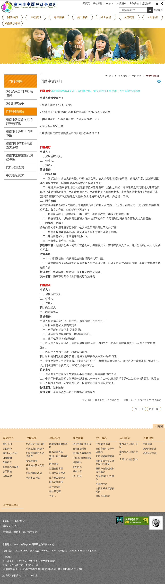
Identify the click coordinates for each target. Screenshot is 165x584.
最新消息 (77, 467)
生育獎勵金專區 (57, 477)
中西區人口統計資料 (128, 445)
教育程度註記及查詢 (105, 478)
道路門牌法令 (15, 103)
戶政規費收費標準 (35, 448)
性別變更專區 (56, 468)
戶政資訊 (31, 438)
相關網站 (77, 462)
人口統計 (125, 438)
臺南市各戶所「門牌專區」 (19, 133)
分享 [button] (161, 3)
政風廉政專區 (56, 451)
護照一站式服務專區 (58, 458)
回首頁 (86, 3)
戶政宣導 (77, 471)
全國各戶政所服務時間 (105, 490)
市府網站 (121, 3)
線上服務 (101, 438)
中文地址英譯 (15, 175)
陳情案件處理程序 (82, 453)
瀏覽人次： (8, 525)
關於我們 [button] (12, 17)
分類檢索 (146, 3)
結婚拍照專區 (12, 23)
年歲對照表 (101, 484)
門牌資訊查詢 (15, 167)
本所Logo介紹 (10, 453)
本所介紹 (7, 444)
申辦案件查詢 (103, 444)
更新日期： (8, 521)
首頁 (111, 75)
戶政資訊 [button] (36, 17)
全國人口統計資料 (128, 459)
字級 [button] (157, 3)
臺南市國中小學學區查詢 (105, 450)
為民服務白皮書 (11, 467)
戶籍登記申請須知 (35, 444)
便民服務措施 (79, 448)
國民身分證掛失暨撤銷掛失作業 (105, 462)
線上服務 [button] (106, 17)
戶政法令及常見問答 (35, 467)
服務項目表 (31, 461)
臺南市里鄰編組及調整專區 (19, 157)
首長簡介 (7, 448)
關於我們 (8, 438)
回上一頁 (139, 409)
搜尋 (121, 9)
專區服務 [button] (59, 17)
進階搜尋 (158, 10)
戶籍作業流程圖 (34, 473)
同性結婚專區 (56, 482)
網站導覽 (97, 3)
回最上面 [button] (153, 409)
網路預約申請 (149, 453)
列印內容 (159, 81)
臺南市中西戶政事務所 (29, 7)
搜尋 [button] (150, 10)
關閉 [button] (160, 426)
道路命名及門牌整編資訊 (19, 93)
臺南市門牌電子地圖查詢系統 (19, 145)
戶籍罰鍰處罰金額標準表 (35, 455)
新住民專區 (55, 491)
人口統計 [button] (129, 17)
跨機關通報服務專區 (58, 445)
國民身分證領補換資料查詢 (105, 470)
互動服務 (148, 438)
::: (3, 73)
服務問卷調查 (149, 448)
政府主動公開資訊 (82, 444)
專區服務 (122, 75)
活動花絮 (7, 476)
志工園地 (7, 471)
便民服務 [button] (82, 17)
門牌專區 (15, 81)
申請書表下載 (33, 477)
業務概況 (7, 462)
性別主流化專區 (57, 473)
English (109, 3)
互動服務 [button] (152, 17)
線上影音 (77, 476)
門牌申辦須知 (15, 111)
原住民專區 (55, 487)
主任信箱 (134, 3)
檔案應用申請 (103, 496)
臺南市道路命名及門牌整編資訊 (19, 121)
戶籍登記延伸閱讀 (82, 457)
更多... (52, 496)
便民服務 (78, 438)
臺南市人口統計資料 (128, 453)
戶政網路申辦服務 (105, 456)
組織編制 (7, 457)
